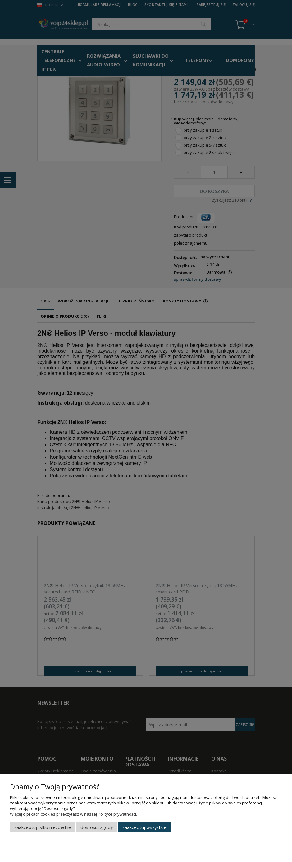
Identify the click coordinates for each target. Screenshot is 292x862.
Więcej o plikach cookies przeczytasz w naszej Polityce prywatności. (73, 814)
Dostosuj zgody (96, 827)
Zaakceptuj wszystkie (144, 827)
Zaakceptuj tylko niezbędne (42, 827)
